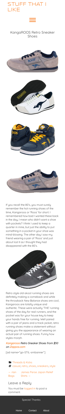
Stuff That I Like (26, 7)
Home (19, 410)
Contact (33, 410)
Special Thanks (31, 399)
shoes (32, 366)
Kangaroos (13, 343)
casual (16, 366)
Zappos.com (17, 346)
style (52, 366)
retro (25, 366)
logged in (29, 388)
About (46, 410)
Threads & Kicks (22, 362)
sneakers (42, 366)
